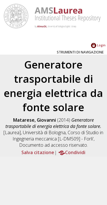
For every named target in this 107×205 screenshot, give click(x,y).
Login (98, 45)
